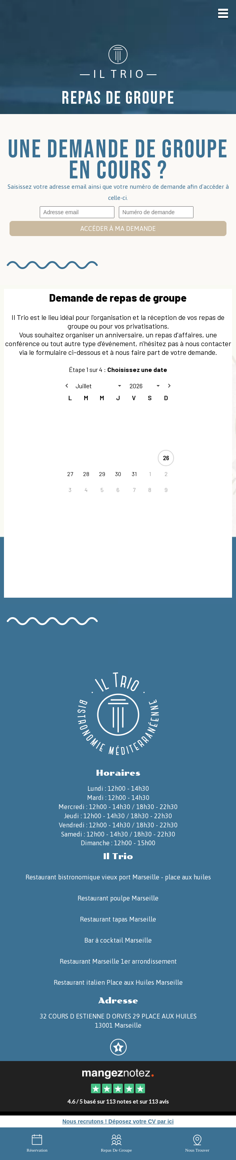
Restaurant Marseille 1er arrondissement (118, 961)
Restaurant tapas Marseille (118, 919)
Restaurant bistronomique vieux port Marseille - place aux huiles (118, 877)
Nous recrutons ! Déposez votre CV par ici (118, 1121)
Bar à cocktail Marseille (118, 940)
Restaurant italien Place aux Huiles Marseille (118, 982)
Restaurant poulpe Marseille (118, 898)
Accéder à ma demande (118, 228)
